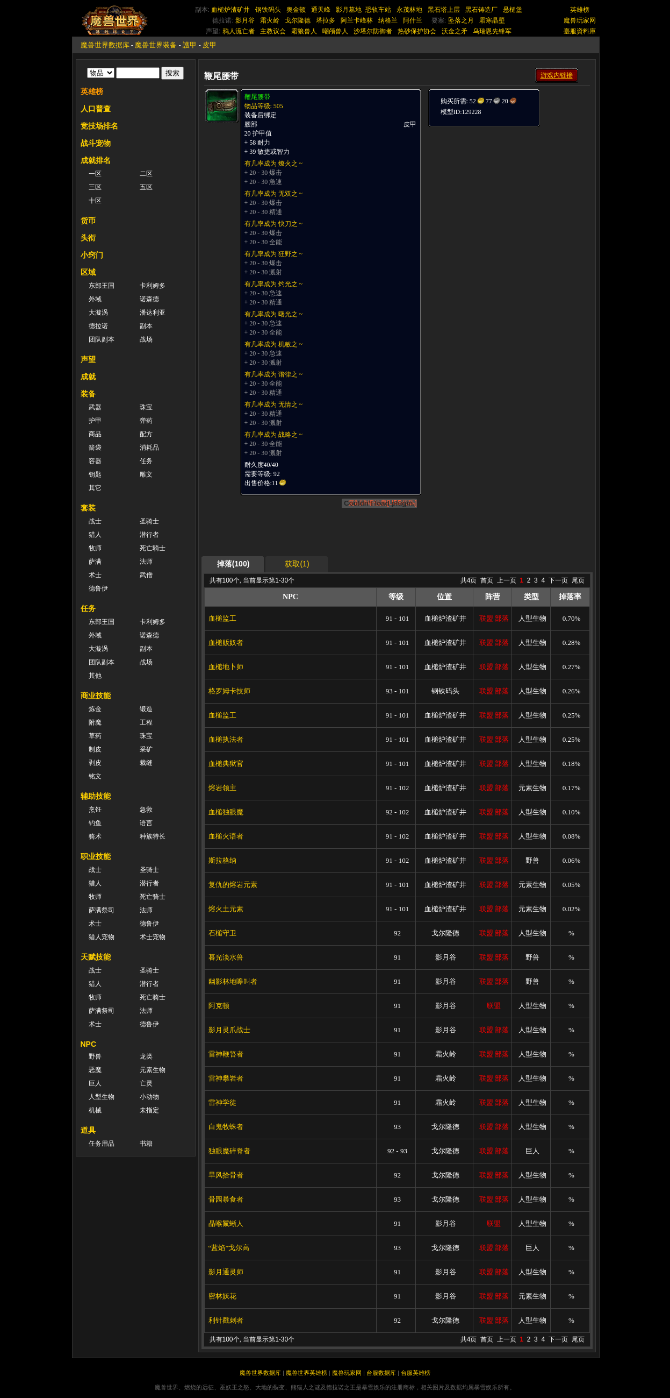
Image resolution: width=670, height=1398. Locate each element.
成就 (88, 376)
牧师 (95, 548)
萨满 (95, 561)
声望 (88, 359)
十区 (95, 200)
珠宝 (146, 407)
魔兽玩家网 (580, 20)
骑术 (95, 836)
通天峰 (320, 9)
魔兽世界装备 (156, 45)
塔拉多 (325, 20)
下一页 (558, 580)
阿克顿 (218, 1006)
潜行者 (149, 534)
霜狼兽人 (304, 31)
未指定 (149, 1110)
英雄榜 (579, 9)
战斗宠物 (96, 143)
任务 (146, 461)
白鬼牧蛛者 (225, 1127)
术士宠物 (152, 937)
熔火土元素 (225, 909)
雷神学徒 (222, 1102)
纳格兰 (388, 20)
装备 (88, 393)
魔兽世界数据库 (105, 45)
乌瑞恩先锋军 (492, 31)
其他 (95, 675)
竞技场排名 (99, 126)
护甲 (95, 420)
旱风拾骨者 (225, 1175)
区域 (88, 272)
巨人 (95, 1083)
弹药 (146, 420)
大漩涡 (98, 312)
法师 (146, 561)
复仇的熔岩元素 (232, 885)
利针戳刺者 (225, 1320)
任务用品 (101, 1143)
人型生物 (101, 1097)
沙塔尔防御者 (373, 31)
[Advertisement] (508, 194)
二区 (146, 174)
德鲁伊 (98, 588)
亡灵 (146, 1083)
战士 (95, 521)
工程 (146, 722)
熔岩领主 (222, 788)
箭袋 (95, 447)
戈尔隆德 (298, 20)
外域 (95, 299)
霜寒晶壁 (492, 20)
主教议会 (273, 31)
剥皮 (95, 763)
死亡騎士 (152, 548)
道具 (88, 1130)
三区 (95, 187)
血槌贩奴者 (225, 642)
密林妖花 (222, 1296)
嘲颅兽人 (335, 31)
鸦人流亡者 (238, 31)
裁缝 (146, 763)
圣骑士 (149, 521)
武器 (95, 407)
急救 (146, 809)
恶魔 (95, 1070)
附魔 (95, 722)
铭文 (95, 776)
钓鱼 (95, 823)
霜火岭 (269, 20)
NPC (89, 1044)
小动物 (149, 1097)
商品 (95, 434)
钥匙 (95, 474)
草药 (95, 736)
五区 (146, 187)
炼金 (95, 709)
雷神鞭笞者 (225, 1054)
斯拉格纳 (222, 860)
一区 (95, 174)
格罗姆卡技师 (229, 691)
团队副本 (101, 339)
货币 (88, 220)
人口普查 (96, 108)
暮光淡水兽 (225, 957)
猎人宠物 (101, 937)
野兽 (95, 1056)
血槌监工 (222, 618)
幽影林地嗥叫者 (232, 981)
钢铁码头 (268, 9)
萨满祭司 (101, 910)
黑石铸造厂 (481, 9)
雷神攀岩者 (225, 1078)
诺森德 (149, 299)
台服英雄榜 (415, 1372)
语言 (146, 823)
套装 (88, 507)
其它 (95, 488)
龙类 (146, 1056)
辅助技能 (96, 796)
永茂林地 (409, 9)
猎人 (95, 534)
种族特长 (152, 836)
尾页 (578, 580)
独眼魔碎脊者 (229, 1151)
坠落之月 (461, 20)
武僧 (146, 575)
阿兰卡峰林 (357, 20)
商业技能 (96, 695)
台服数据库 (381, 1372)
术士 (95, 575)
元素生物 (152, 1070)
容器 (95, 461)
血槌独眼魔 (225, 812)
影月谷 (245, 20)
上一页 (506, 580)
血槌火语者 (225, 836)
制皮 (95, 749)
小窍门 (92, 255)
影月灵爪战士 (229, 1030)
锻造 (146, 709)
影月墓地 (349, 9)
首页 (486, 580)
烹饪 (95, 809)
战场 (146, 339)
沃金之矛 (454, 31)
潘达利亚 (152, 312)
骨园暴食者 (225, 1199)
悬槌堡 (512, 9)
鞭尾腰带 (257, 97)
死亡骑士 (152, 896)
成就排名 (96, 160)
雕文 (146, 474)
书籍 (146, 1143)
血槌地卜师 (225, 667)
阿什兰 (412, 20)
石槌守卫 (222, 933)
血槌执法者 (225, 739)
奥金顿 (296, 9)
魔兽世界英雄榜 (306, 1372)
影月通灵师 (225, 1272)
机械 (95, 1110)
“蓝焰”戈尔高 (229, 1248)
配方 (146, 434)
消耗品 (149, 447)
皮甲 (210, 45)
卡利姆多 (152, 285)
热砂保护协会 (417, 31)
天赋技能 (96, 957)
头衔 (88, 237)
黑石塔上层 (444, 9)
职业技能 (96, 856)
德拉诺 (98, 326)
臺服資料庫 (580, 31)
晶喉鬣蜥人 (225, 1223)
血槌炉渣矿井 (230, 9)
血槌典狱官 (225, 764)
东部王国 (101, 285)
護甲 (190, 45)
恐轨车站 (378, 9)
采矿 (146, 749)
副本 (146, 326)
